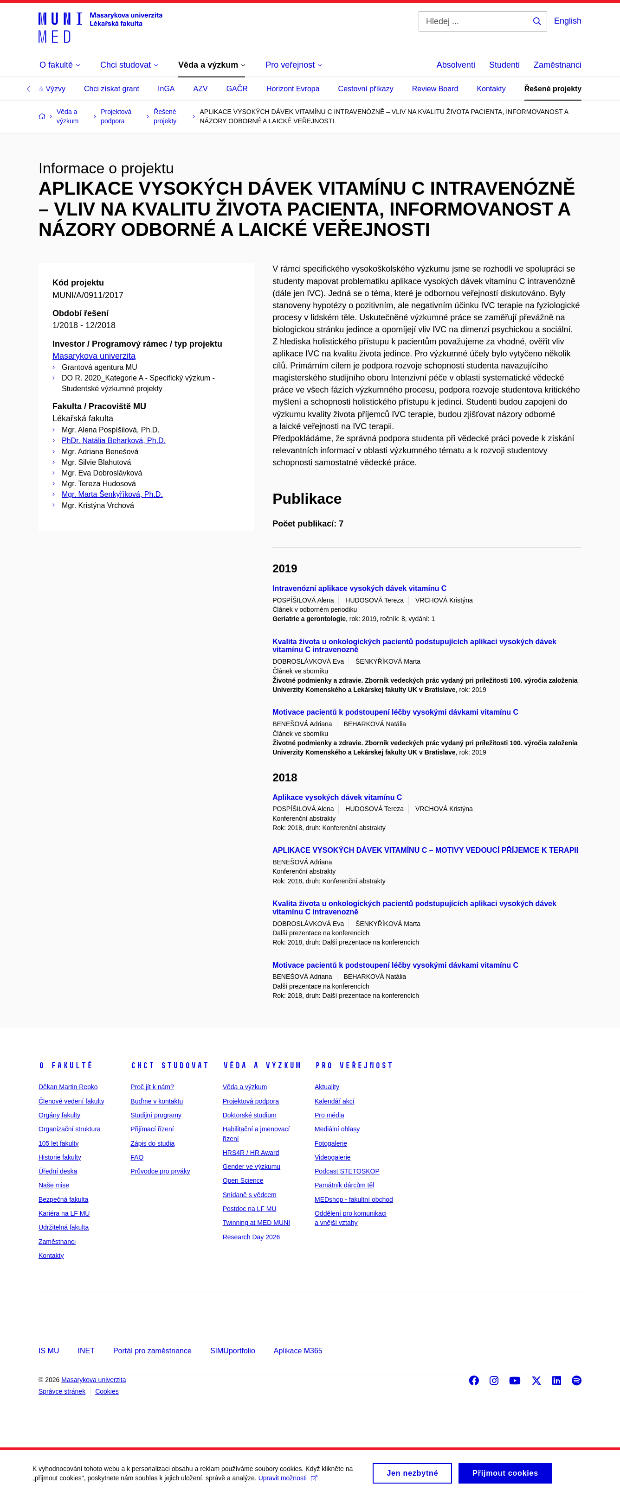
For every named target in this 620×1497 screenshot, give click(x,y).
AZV (201, 89)
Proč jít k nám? (152, 1087)
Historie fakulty (60, 1157)
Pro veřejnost (354, 1065)
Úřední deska (58, 1171)
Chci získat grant (111, 89)
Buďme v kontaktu (156, 1101)
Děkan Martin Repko (68, 1087)
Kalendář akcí (335, 1101)
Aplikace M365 (298, 1351)
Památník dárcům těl (344, 1185)
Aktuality (327, 1087)
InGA (166, 89)
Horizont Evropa (293, 89)
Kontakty (491, 89)
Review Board (435, 89)
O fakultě (66, 1065)
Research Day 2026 (251, 1237)
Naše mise (54, 1185)
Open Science (243, 1180)
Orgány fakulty (59, 1115)
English (567, 20)
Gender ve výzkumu (252, 1166)
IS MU (49, 1351)
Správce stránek (62, 1391)
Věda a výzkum (262, 1065)
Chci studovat (169, 1065)
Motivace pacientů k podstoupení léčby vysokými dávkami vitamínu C (395, 712)
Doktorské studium (250, 1115)
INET (86, 1351)
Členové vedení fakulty (71, 1101)
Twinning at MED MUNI (256, 1222)
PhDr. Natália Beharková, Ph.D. (114, 440)
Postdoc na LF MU (250, 1208)
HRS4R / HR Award (251, 1152)
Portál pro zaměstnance (152, 1351)
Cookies (107, 1391)
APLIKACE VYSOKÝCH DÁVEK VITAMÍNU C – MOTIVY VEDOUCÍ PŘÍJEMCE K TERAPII (425, 850)
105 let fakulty (58, 1143)
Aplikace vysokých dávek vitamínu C (337, 797)
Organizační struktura (70, 1129)
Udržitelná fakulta (64, 1227)
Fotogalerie (331, 1143)
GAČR (237, 89)
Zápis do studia (152, 1143)
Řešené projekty (553, 89)
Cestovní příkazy (366, 89)
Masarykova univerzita (94, 356)
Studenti (504, 65)
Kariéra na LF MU (64, 1213)
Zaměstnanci (557, 65)
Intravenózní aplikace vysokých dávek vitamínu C (359, 588)
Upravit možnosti (287, 1481)
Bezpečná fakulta (63, 1199)
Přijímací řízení (152, 1129)
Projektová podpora (251, 1101)
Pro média (329, 1115)
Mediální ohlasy (337, 1129)
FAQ (136, 1157)
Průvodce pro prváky (160, 1171)
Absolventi (456, 65)
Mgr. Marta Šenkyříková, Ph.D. (112, 494)
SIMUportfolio (232, 1351)
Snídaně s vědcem (250, 1195)
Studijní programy (155, 1115)
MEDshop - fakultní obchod (354, 1199)
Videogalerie (333, 1157)
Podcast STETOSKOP (347, 1171)
